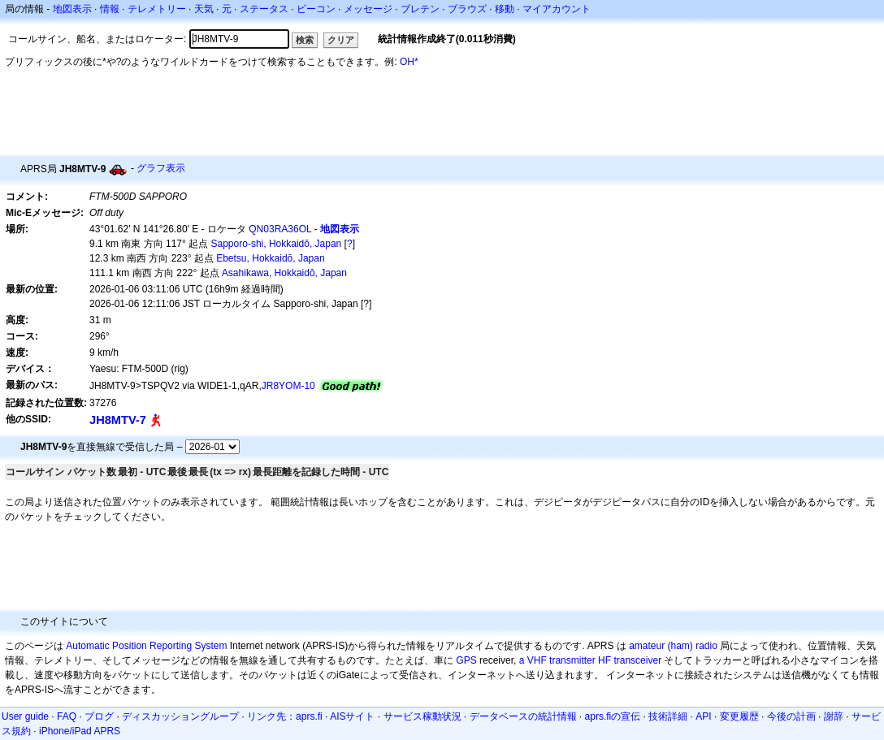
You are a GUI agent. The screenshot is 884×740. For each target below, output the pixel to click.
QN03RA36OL (280, 229)
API (703, 716)
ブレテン (420, 9)
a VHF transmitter (557, 660)
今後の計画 (791, 716)
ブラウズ (467, 9)
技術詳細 (667, 716)
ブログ (99, 716)
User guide (25, 716)
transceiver (637, 660)
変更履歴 (739, 716)
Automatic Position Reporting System (146, 645)
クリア (340, 40)
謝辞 (833, 716)
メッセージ (368, 9)
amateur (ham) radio (673, 645)
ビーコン (316, 9)
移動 (504, 9)
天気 (204, 9)
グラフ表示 (160, 168)
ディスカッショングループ (180, 716)
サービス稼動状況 (423, 716)
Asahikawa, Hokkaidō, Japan (284, 273)
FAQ (66, 716)
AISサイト (352, 716)
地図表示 (72, 9)
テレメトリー (157, 9)
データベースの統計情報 (523, 716)
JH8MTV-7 (117, 419)
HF (604, 660)
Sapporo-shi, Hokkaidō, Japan (276, 243)
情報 (109, 9)
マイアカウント (556, 9)
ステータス (264, 9)
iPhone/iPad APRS (79, 731)
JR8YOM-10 (288, 386)
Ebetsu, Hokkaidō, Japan (270, 258)
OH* (409, 61)
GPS (466, 660)
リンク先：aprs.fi (285, 716)
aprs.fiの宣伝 (613, 716)
